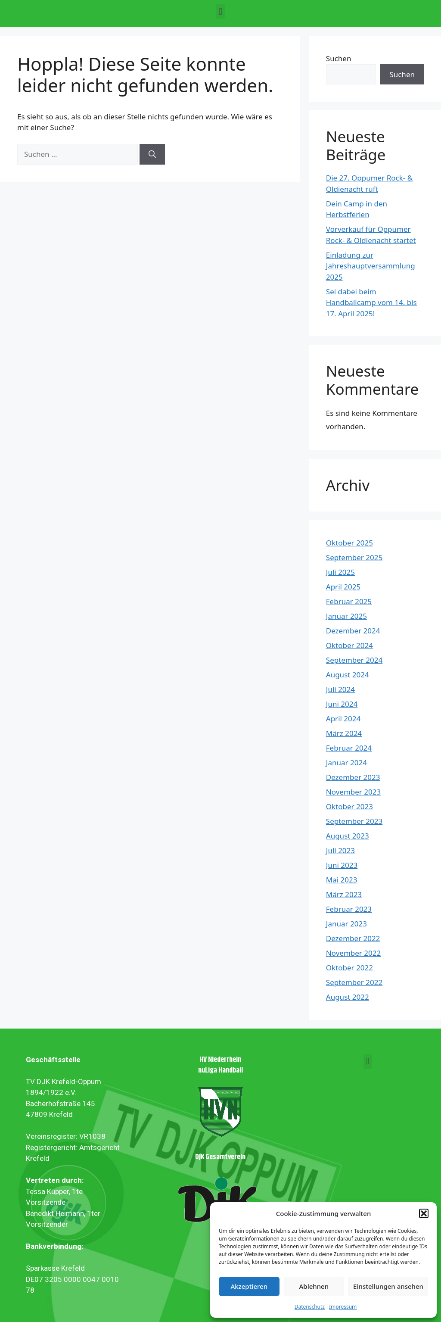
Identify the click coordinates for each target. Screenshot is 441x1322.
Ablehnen (314, 1286)
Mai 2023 (341, 880)
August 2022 (347, 997)
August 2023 (347, 836)
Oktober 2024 (349, 645)
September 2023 (354, 821)
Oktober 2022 (349, 968)
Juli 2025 (340, 572)
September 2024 (354, 660)
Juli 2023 (340, 850)
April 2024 (343, 718)
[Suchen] (152, 154)
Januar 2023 (346, 924)
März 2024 (344, 733)
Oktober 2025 (349, 543)
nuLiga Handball (220, 1070)
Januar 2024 (346, 762)
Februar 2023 (349, 909)
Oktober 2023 (349, 806)
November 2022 (353, 953)
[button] (423, 1213)
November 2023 (353, 792)
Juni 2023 (341, 865)
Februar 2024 (349, 748)
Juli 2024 (340, 689)
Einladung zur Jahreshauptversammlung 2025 (370, 266)
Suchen (338, 58)
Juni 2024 (341, 704)
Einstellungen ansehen (388, 1286)
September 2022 (354, 982)
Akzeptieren (248, 1286)
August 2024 (347, 675)
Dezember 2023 (353, 777)
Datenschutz (310, 1306)
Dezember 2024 (353, 631)
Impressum (343, 1306)
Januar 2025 (346, 616)
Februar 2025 (349, 601)
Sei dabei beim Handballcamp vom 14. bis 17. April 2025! (371, 302)
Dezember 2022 (353, 938)
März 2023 (344, 894)
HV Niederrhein (220, 1059)
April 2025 (343, 587)
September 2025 (354, 557)
